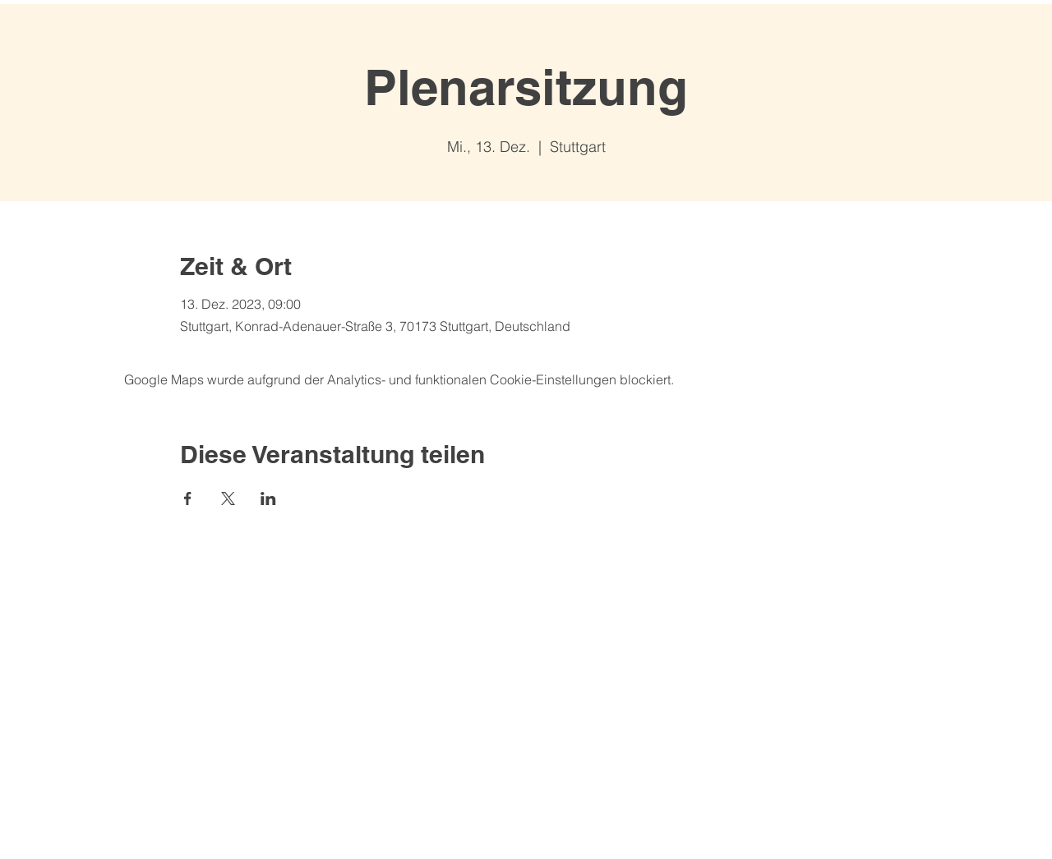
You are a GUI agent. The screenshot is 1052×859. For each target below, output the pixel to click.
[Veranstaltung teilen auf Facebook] (188, 498)
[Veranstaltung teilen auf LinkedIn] (268, 498)
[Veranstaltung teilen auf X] (228, 498)
